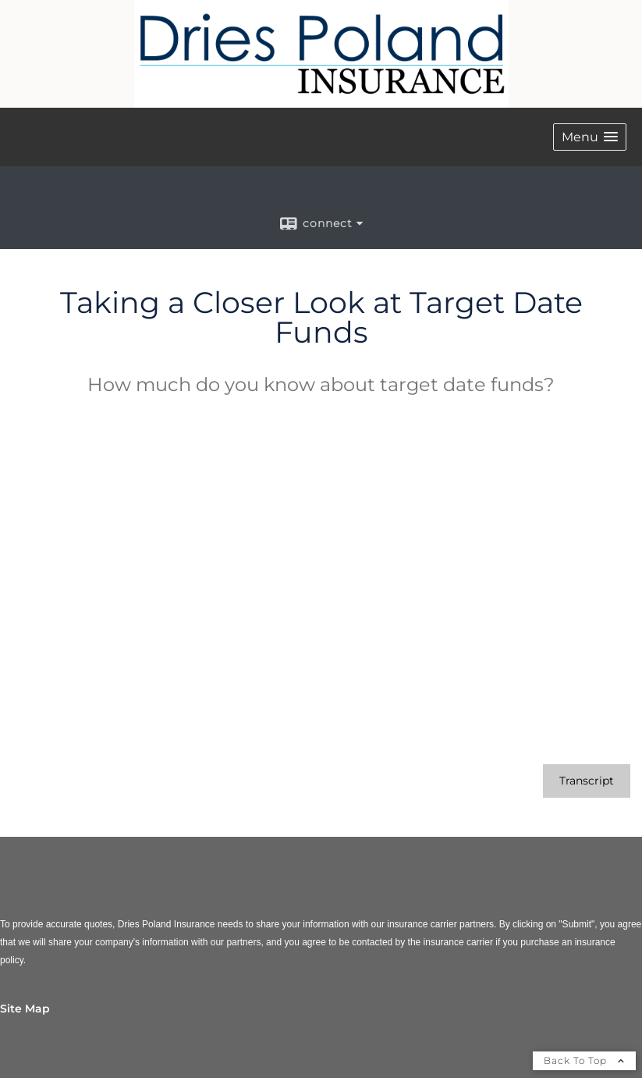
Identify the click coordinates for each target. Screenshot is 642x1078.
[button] (589, 137)
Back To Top (584, 1060)
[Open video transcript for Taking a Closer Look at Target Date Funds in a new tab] (586, 781)
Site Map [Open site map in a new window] (25, 1009)
